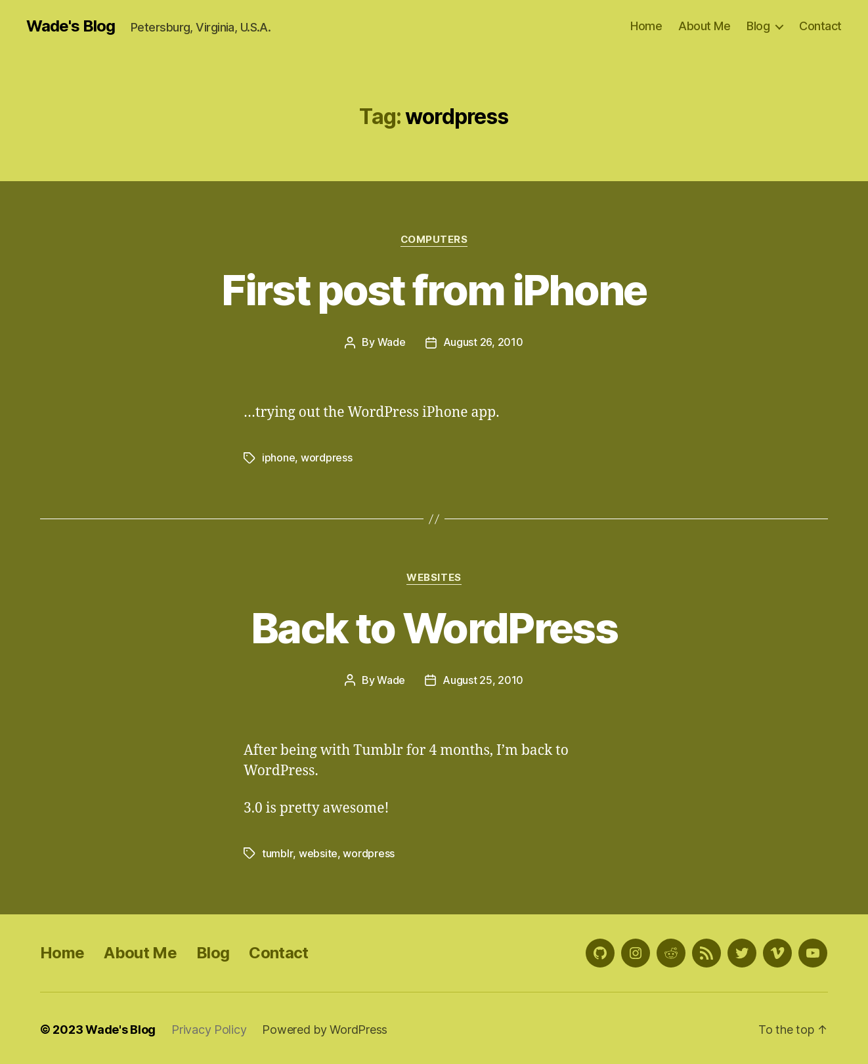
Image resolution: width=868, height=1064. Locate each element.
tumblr (277, 851)
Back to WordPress (434, 626)
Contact (820, 26)
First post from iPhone (433, 290)
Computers (434, 239)
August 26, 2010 (483, 342)
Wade (392, 342)
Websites (433, 576)
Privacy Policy (208, 1027)
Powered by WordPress (324, 1027)
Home (646, 26)
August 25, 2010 (483, 678)
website (317, 851)
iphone (278, 456)
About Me (704, 26)
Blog (758, 26)
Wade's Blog (70, 26)
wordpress (327, 456)
